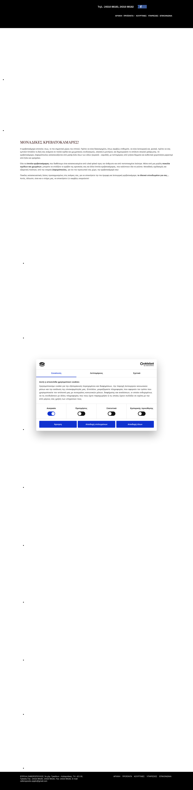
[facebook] (141, 6)
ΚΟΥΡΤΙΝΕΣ (141, 16)
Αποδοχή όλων (135, 424)
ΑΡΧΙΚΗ (118, 16)
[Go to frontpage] (35, 25)
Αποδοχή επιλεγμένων (96, 424)
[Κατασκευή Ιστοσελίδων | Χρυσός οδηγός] (22, 785)
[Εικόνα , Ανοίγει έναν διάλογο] (85, 79)
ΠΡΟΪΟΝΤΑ (128, 16)
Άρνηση (58, 424)
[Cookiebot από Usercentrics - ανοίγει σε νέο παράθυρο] (142, 364)
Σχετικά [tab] (136, 373)
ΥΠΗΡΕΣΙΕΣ (153, 16)
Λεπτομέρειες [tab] (96, 373)
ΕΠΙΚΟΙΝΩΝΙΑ (166, 16)
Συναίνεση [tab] (56, 373)
